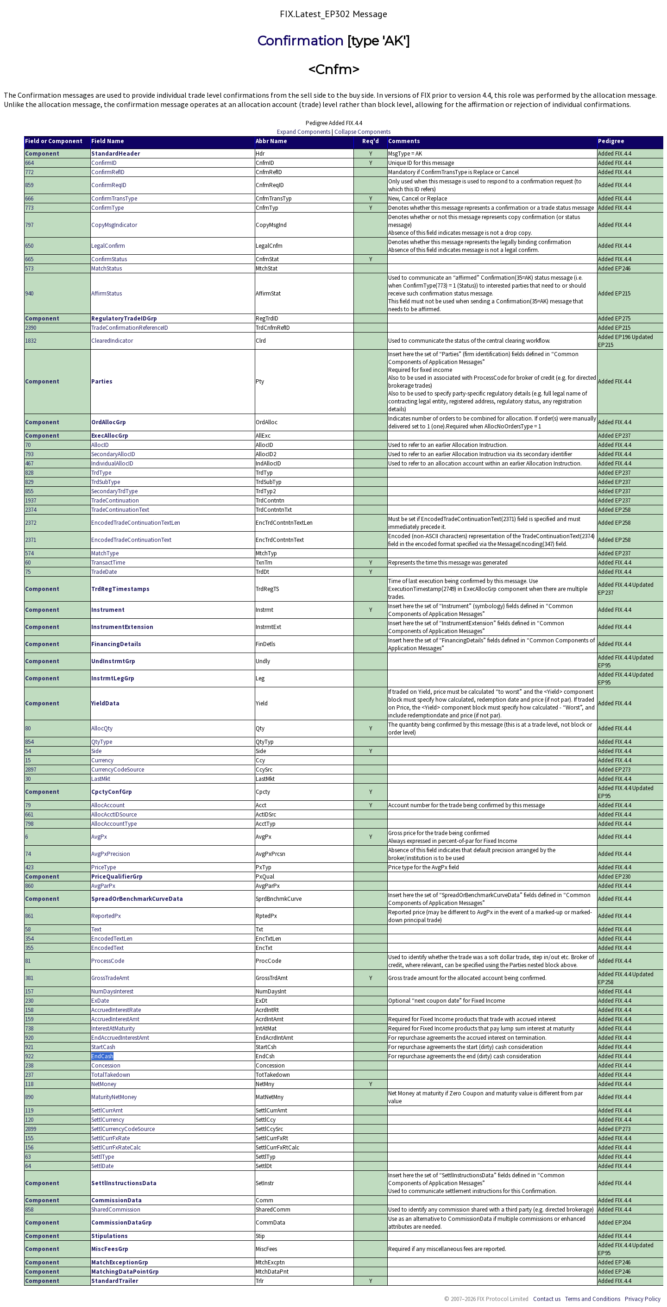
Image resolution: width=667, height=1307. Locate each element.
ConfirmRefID (108, 172)
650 (29, 246)
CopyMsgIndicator (114, 225)
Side (96, 751)
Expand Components (303, 132)
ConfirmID (104, 163)
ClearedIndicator (112, 341)
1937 (30, 500)
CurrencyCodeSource (117, 769)
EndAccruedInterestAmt (120, 1038)
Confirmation (301, 41)
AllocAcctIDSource (114, 814)
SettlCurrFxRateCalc (116, 1147)
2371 (30, 540)
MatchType (105, 553)
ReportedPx (106, 916)
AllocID (100, 445)
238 (29, 1065)
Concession (105, 1065)
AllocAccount (108, 805)
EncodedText (107, 948)
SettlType (102, 1157)
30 (28, 779)
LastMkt (100, 779)
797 (29, 225)
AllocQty (102, 728)
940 (29, 293)
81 (28, 961)
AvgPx (99, 837)
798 (29, 824)
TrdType (101, 473)
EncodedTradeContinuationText (131, 540)
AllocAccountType (114, 824)
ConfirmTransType (114, 198)
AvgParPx (103, 886)
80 (28, 728)
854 (29, 742)
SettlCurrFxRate (110, 1138)
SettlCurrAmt (107, 1110)
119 (29, 1110)
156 (29, 1147)
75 (28, 572)
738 (29, 1028)
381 (29, 978)
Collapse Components (362, 132)
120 (29, 1120)
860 (29, 886)
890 (29, 1097)
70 (28, 445)
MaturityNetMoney (114, 1097)
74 (28, 854)
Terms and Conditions (592, 1299)
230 (29, 1001)
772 (29, 172)
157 (29, 991)
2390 (30, 328)
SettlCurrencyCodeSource (123, 1129)
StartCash (103, 1047)
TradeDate (104, 572)
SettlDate (102, 1166)
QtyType (101, 742)
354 (29, 939)
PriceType (103, 867)
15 (28, 760)
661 (29, 814)
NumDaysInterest (112, 991)
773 (29, 208)
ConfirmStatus (109, 259)
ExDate (100, 1001)
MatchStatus (106, 268)
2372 (30, 523)
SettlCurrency (107, 1120)
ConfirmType (107, 208)
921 (29, 1047)
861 (29, 916)
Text (96, 929)
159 (29, 1019)
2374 (30, 510)
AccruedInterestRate (116, 1010)
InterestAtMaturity (113, 1028)
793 (29, 454)
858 (29, 1209)
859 (29, 185)
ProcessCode (107, 961)
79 (28, 805)
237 (29, 1075)
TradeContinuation (115, 500)
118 (29, 1084)
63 (28, 1157)
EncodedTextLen (111, 939)
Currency (102, 760)
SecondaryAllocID (113, 454)
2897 (30, 769)
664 (29, 163)
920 (29, 1038)
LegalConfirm (108, 246)
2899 (30, 1129)
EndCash (102, 1056)
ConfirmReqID (108, 185)
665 (29, 259)
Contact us (546, 1299)
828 (29, 473)
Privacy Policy (643, 1299)
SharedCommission (115, 1209)
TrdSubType (105, 482)
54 (28, 751)
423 (29, 867)
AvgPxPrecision (110, 854)
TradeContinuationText (120, 510)
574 (29, 553)
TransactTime (108, 562)
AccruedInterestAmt (115, 1019)
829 (29, 482)
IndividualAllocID (112, 463)
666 (29, 198)
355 (29, 948)
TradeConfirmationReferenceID (129, 328)
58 (28, 929)
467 (29, 463)
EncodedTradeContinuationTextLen (135, 523)
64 (28, 1166)
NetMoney (103, 1084)
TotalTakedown (110, 1075)
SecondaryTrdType (114, 491)
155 (29, 1138)
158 (29, 1010)
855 (29, 491)
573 (29, 268)
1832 (30, 341)
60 (28, 562)
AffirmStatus (106, 293)
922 (29, 1056)
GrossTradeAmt (110, 978)
